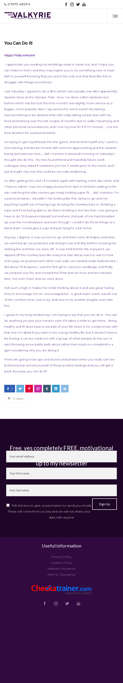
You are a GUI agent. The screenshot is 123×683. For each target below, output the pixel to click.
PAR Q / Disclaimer (62, 574)
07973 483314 (17, 4)
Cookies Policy (61, 563)
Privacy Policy (61, 557)
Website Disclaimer (61, 569)
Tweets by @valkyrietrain (61, 673)
